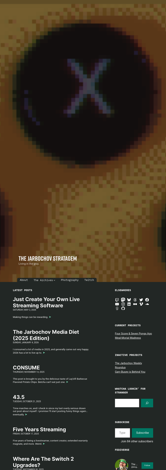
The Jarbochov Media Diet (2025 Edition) (46, 335)
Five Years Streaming (39, 429)
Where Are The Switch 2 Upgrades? (43, 462)
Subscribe (142, 432)
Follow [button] (147, 465)
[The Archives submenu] (54, 280)
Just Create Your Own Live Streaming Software (46, 302)
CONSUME (26, 368)
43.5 (19, 397)
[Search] (147, 403)
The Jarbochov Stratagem (48, 258)
